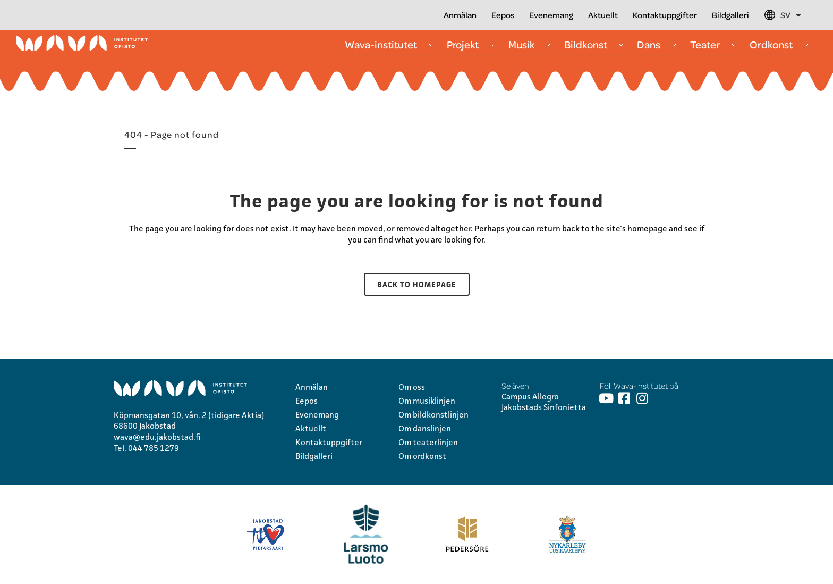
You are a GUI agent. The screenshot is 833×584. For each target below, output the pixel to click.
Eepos (502, 15)
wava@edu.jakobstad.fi (157, 437)
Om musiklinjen (426, 400)
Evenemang (551, 15)
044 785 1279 (153, 448)
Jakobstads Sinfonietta (544, 407)
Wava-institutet (390, 44)
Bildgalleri (730, 15)
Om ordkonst (422, 456)
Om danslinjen (424, 428)
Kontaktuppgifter (665, 15)
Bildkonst (595, 44)
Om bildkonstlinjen (433, 414)
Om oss (411, 387)
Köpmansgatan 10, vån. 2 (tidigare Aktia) (189, 415)
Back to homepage (416, 284)
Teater (714, 44)
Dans (658, 44)
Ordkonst (781, 44)
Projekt (472, 44)
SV (790, 14)
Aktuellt (603, 15)
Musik (531, 44)
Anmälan (460, 15)
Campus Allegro (530, 396)
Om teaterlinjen (428, 442)
